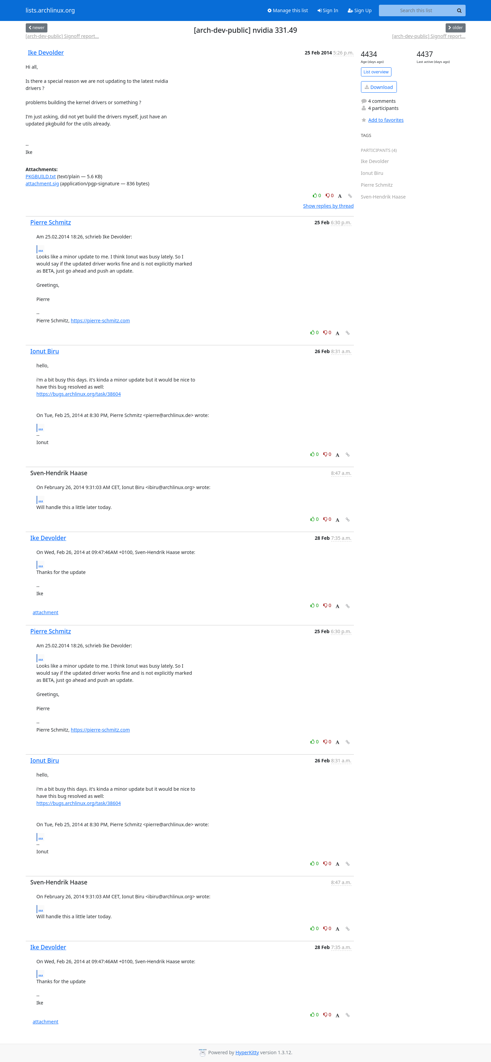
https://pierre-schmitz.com (100, 320)
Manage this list (288, 10)
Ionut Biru (44, 351)
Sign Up (360, 10)
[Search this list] (416, 10)
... (41, 249)
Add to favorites (382, 120)
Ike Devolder (46, 52)
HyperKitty (247, 1052)
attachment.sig (42, 183)
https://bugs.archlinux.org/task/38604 (79, 394)
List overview (376, 72)
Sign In (328, 10)
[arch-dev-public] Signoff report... (62, 36)
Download (379, 87)
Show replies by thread (328, 206)
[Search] (459, 10)
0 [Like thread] (317, 195)
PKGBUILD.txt (41, 176)
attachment (46, 612)
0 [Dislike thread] (330, 195)
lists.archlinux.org (50, 10)
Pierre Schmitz (50, 222)
